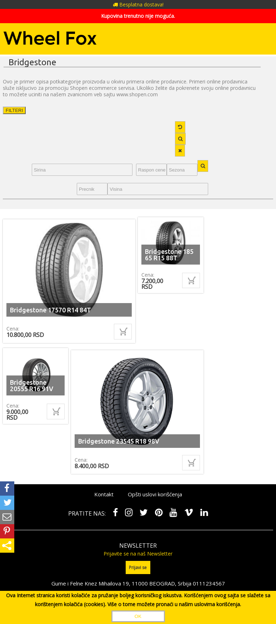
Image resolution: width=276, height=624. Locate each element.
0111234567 (209, 583)
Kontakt (104, 494)
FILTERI (14, 110)
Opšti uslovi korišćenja (155, 494)
